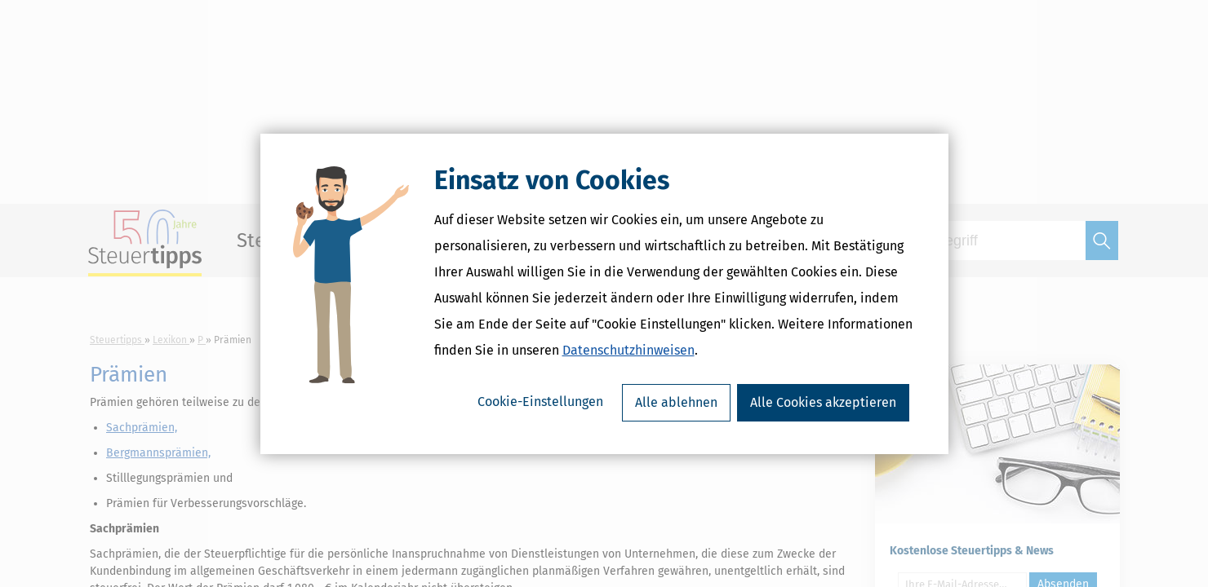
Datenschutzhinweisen (628, 350)
